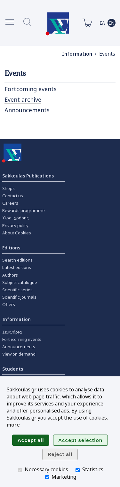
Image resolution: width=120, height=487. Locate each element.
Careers (10, 203)
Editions (11, 248)
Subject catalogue (19, 282)
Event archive (22, 99)
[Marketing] (47, 477)
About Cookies (16, 233)
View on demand (19, 354)
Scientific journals (19, 297)
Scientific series (17, 290)
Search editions (17, 260)
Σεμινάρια (12, 332)
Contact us (12, 196)
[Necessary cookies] (20, 470)
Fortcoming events (30, 89)
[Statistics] (78, 470)
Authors (10, 275)
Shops (8, 188)
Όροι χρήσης (15, 218)
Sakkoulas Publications (28, 176)
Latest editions (16, 267)
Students (12, 369)
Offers (8, 304)
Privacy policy (15, 225)
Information (77, 54)
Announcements (27, 110)
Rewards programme (23, 210)
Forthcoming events (21, 339)
